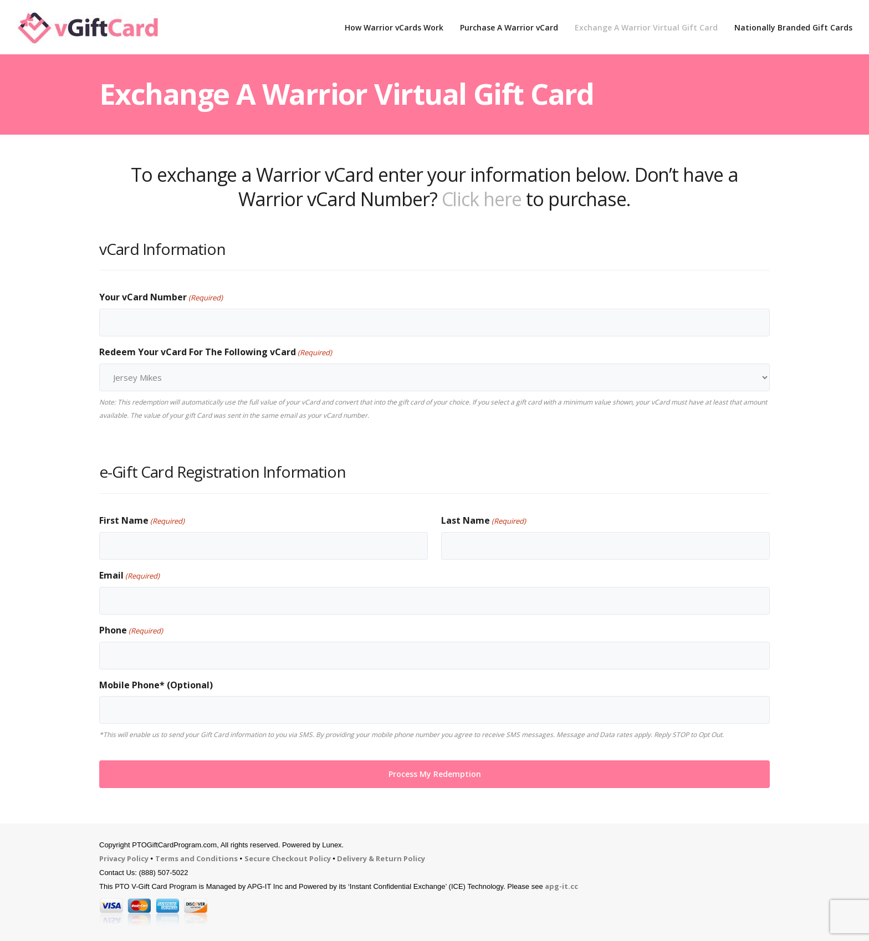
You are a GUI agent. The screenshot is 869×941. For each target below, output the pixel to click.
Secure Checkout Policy (287, 858)
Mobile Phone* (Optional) (156, 685)
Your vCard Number (161, 297)
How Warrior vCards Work (394, 27)
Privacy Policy (124, 858)
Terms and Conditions (196, 858)
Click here (482, 199)
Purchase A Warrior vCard (509, 27)
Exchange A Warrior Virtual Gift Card (646, 27)
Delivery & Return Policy (381, 858)
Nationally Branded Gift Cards (793, 27)
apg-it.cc (561, 886)
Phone (131, 630)
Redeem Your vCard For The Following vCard (215, 352)
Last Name (483, 521)
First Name (142, 521)
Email (129, 575)
